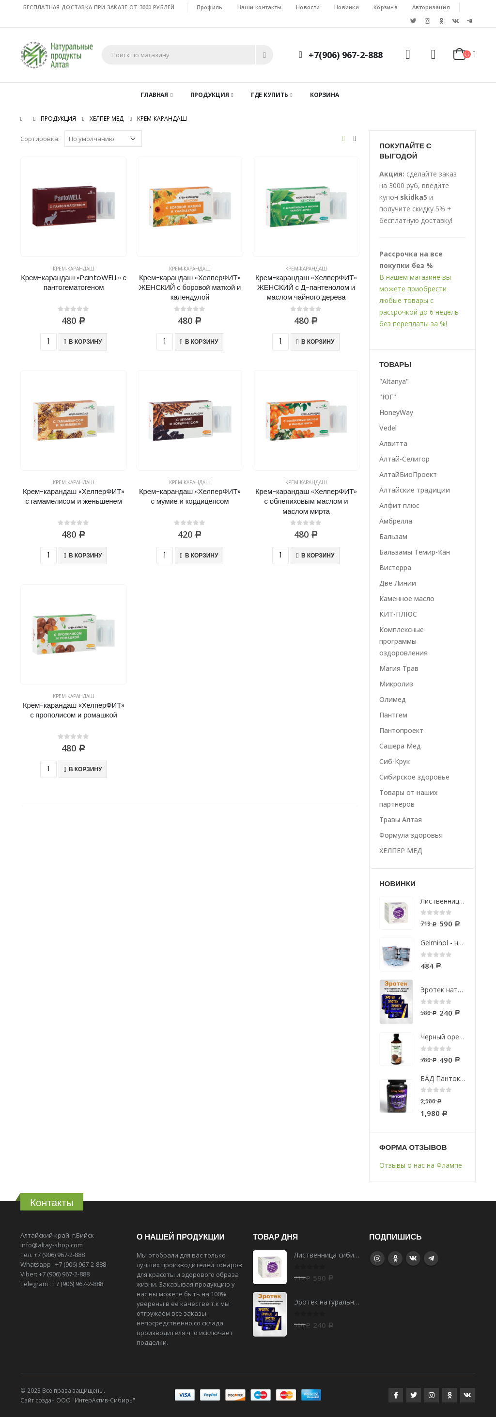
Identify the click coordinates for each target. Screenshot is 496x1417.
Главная (154, 95)
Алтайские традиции (414, 489)
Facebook (395, 1395)
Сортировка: (40, 138)
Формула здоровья (411, 835)
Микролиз (396, 683)
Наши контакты (259, 7)
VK (413, 1258)
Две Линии (397, 583)
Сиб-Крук (394, 761)
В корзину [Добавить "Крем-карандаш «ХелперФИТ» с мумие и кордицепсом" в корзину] (201, 555)
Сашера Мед (400, 745)
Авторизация (431, 7)
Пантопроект (401, 730)
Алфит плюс (399, 505)
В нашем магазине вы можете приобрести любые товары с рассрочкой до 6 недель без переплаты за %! (419, 300)
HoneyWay (396, 412)
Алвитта (393, 443)
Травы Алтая (400, 819)
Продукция (209, 95)
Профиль (210, 7)
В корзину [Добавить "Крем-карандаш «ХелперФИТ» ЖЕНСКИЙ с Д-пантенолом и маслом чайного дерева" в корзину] (317, 341)
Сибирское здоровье (414, 776)
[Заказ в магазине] (103, 138)
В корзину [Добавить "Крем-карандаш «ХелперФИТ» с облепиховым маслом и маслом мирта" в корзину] (317, 555)
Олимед (392, 699)
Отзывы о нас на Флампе (420, 1165)
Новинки (346, 7)
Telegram (431, 1258)
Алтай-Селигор (404, 458)
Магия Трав (398, 668)
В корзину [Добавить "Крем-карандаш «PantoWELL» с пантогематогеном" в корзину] (85, 341)
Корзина (385, 7)
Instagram (377, 1258)
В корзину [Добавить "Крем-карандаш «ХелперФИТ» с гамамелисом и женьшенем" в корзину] (85, 555)
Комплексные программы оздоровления (403, 641)
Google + (395, 1258)
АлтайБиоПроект (408, 474)
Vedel (388, 427)
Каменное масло (406, 598)
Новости (308, 7)
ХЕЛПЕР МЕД (400, 850)
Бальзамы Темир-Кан (414, 552)
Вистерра (395, 567)
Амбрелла (395, 520)
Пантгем (393, 714)
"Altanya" (394, 381)
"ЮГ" (387, 396)
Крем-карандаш (73, 268)
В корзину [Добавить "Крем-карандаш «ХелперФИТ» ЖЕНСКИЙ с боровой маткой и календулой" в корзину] (201, 341)
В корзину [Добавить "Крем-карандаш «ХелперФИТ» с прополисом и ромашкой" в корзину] (85, 769)
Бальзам (393, 536)
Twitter (413, 1395)
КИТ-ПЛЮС (398, 614)
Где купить (269, 95)
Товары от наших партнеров (408, 798)
